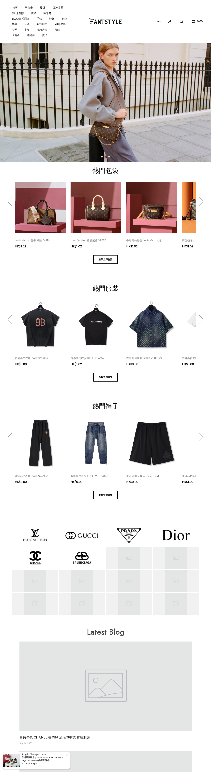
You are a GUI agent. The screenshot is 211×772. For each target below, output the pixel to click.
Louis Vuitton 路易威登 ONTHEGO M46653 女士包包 (46, 240)
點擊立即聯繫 (105, 259)
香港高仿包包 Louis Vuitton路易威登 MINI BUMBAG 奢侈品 (161, 240)
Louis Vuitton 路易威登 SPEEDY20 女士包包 (96, 240)
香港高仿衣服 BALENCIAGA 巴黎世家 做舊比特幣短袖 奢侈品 (51, 358)
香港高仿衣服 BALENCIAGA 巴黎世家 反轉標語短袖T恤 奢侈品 (108, 358)
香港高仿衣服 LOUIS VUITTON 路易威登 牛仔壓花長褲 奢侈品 (107, 476)
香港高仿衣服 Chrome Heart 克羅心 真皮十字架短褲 (156, 476)
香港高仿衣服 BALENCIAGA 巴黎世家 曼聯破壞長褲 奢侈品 (50, 476)
